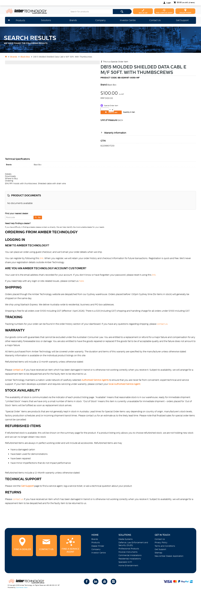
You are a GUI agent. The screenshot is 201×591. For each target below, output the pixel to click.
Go (39, 217)
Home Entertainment (128, 565)
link (41, 258)
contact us (18, 499)
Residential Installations (130, 559)
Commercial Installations (130, 555)
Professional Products (129, 549)
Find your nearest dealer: (16, 213)
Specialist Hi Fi (125, 562)
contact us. (162, 324)
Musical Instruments (128, 552)
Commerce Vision (21, 587)
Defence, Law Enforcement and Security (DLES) (133, 543)
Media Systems (126, 539)
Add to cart (112, 112)
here (81, 281)
